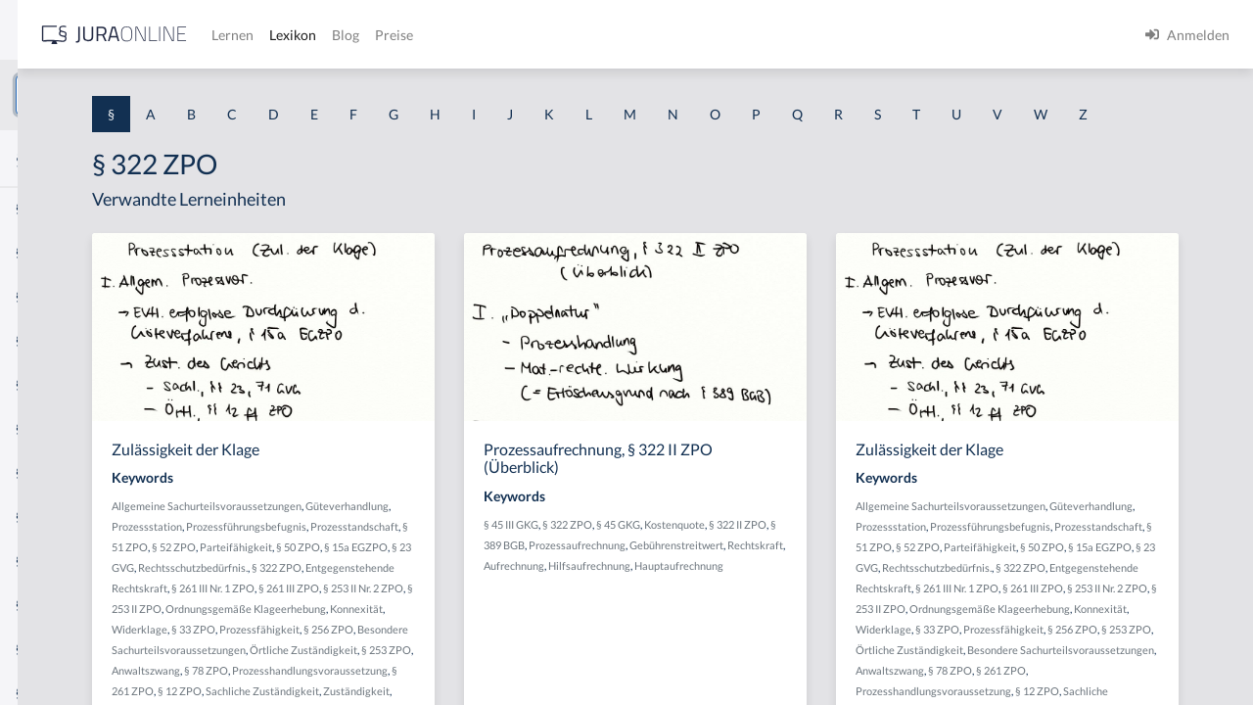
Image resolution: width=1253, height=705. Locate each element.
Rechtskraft (786, 601)
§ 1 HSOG (45, 384)
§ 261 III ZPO (404, 665)
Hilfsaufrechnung (702, 622)
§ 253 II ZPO (551, 665)
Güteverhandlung (389, 562)
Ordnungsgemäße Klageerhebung (428, 686)
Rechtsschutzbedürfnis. (490, 624)
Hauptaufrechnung (791, 622)
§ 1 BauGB (47, 252)
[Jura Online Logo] (410, 35)
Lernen (528, 34)
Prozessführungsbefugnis (408, 583)
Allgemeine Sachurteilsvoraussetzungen (442, 542)
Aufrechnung (848, 601)
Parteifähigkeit (458, 603)
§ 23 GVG (410, 624)
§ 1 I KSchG (50, 604)
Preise (690, 34)
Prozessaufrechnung (815, 581)
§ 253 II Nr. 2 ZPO (479, 665)
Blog (641, 34)
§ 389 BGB (739, 581)
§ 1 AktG (42, 208)
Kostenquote (851, 560)
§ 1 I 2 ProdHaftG (68, 516)
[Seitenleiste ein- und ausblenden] (282, 30)
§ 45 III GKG (688, 560)
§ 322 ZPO (744, 560)
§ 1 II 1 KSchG (57, 648)
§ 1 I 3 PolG (50, 560)
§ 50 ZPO (520, 603)
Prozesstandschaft (516, 583)
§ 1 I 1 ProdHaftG (68, 428)
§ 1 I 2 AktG (50, 472)
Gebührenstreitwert (708, 601)
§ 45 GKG (795, 560)
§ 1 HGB (41, 340)
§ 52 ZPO (396, 603)
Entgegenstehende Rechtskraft (447, 644)
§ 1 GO (36, 296)
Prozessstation (470, 562)
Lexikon (588, 34)
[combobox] (157, 95)
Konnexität (538, 686)
